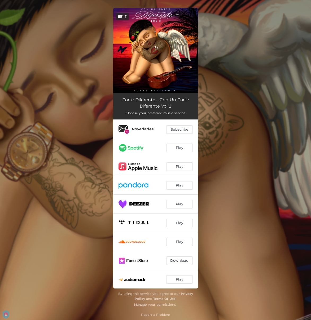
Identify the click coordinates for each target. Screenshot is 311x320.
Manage (140, 304)
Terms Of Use (164, 299)
